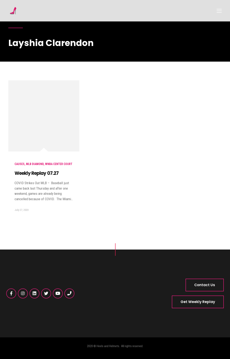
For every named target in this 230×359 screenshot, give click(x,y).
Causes (20, 164)
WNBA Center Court (58, 164)
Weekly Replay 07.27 (37, 173)
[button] (205, 285)
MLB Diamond (35, 164)
